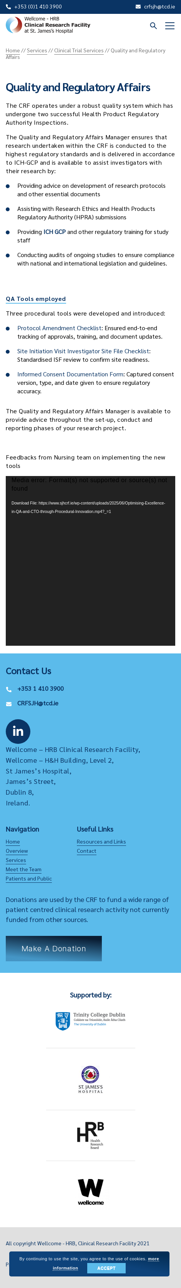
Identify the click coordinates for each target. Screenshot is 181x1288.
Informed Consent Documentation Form (70, 374)
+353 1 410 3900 (40, 688)
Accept (106, 1268)
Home (13, 841)
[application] (90, 561)
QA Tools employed (36, 298)
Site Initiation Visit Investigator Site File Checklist (83, 351)
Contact (86, 850)
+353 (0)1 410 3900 (38, 6)
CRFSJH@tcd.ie (37, 703)
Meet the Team (24, 868)
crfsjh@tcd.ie (159, 6)
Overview (17, 850)
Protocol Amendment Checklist (59, 328)
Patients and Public (29, 878)
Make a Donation (54, 948)
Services (16, 859)
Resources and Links (101, 841)
